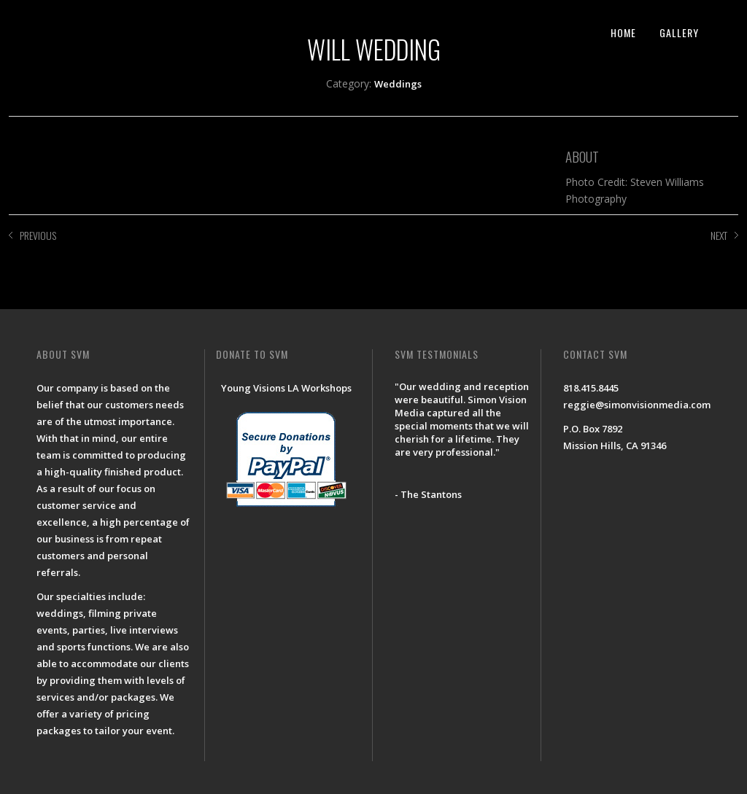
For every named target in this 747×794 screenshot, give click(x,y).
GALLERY (679, 32)
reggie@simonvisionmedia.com (637, 404)
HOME (623, 32)
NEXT (719, 235)
